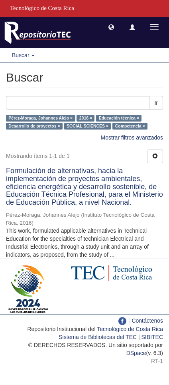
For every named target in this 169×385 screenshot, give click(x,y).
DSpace (136, 353)
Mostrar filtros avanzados (132, 137)
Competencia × (130, 126)
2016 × (85, 118)
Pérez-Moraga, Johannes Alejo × (40, 118)
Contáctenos (147, 320)
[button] (111, 27)
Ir (156, 103)
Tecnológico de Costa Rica (130, 329)
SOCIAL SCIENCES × (87, 126)
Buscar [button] (23, 55)
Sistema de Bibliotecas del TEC (98, 337)
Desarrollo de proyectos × (34, 126)
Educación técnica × (119, 118)
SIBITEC (152, 337)
